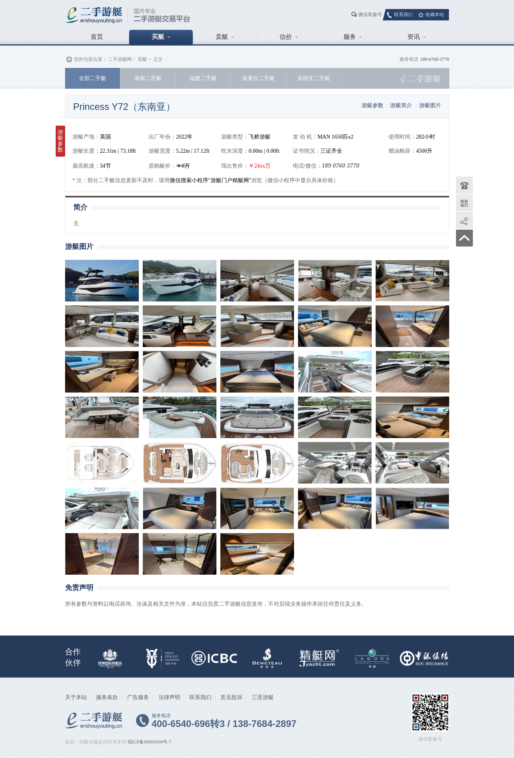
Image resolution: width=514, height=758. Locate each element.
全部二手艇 (92, 78)
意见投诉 (231, 697)
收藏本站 (434, 14)
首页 (97, 36)
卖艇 (225, 36)
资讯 (416, 36)
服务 (352, 36)
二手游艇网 (120, 59)
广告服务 (138, 697)
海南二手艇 (148, 78)
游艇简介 (401, 105)
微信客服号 (370, 14)
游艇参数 (372, 105)
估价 (289, 36)
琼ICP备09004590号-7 (149, 742)
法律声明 (169, 697)
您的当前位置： (90, 59)
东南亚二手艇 (313, 78)
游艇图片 (430, 105)
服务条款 (107, 697)
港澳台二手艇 (258, 78)
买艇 (161, 36)
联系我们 (403, 14)
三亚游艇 (263, 697)
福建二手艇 (203, 78)
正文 (158, 59)
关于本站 (76, 697)
